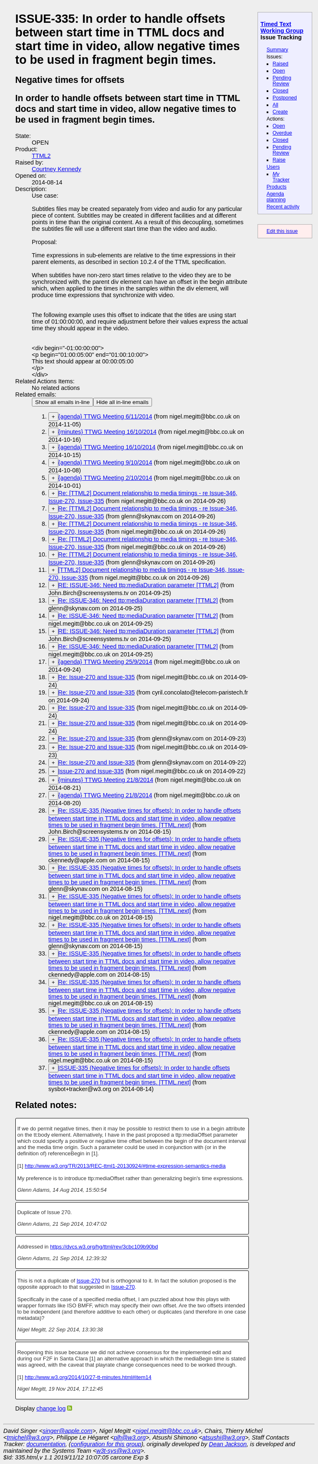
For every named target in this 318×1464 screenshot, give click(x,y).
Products (277, 187)
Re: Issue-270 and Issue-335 (96, 677)
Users (273, 167)
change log (50, 1408)
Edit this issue (282, 231)
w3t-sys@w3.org (118, 1450)
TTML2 (41, 155)
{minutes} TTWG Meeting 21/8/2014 (105, 780)
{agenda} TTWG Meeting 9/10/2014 (105, 462)
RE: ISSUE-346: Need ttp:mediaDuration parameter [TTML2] (138, 585)
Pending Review (281, 81)
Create (280, 112)
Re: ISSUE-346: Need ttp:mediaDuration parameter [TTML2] (138, 600)
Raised (280, 64)
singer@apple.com (67, 1431)
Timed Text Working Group (282, 27)
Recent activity (283, 207)
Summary (277, 50)
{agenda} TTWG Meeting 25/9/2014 (105, 661)
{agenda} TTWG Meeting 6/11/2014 (105, 416)
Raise (278, 160)
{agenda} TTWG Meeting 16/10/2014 (107, 447)
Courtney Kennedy (56, 169)
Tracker (280, 177)
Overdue (282, 133)
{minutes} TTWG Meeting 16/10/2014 (107, 431)
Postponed (284, 98)
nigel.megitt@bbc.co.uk (167, 1431)
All (275, 105)
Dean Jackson (228, 1444)
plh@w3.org (130, 1437)
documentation (45, 1444)
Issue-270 (88, 1281)
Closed (280, 91)
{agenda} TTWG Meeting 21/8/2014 (105, 795)
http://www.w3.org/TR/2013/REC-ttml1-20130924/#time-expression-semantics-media (125, 1166)
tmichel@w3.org (28, 1437)
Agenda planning (276, 197)
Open (278, 71)
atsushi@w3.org (223, 1437)
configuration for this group (106, 1444)
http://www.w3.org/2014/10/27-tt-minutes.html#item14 (88, 1377)
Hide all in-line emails (122, 402)
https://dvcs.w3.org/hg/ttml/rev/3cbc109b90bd (104, 1247)
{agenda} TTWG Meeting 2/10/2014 (105, 477)
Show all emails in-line (62, 402)
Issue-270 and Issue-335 (91, 771)
